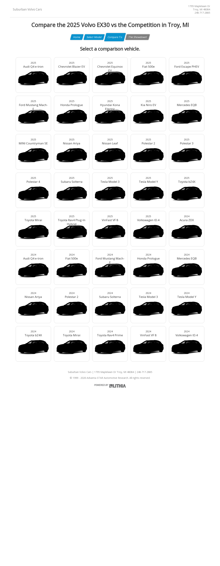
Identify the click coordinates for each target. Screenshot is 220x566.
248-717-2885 (202, 12)
